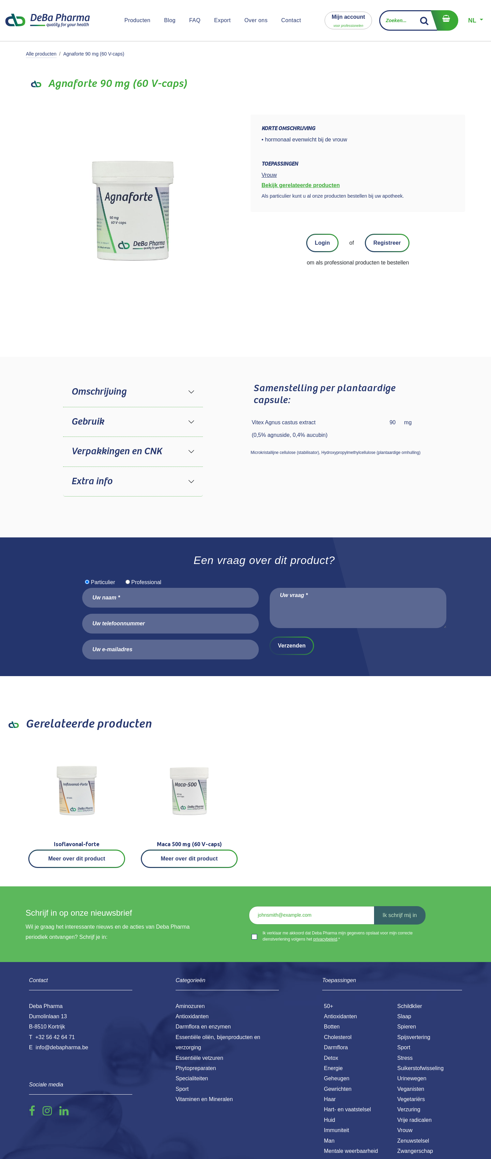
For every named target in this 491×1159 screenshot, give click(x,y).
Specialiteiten (192, 1078)
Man (329, 1141)
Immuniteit (336, 1130)
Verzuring (408, 1109)
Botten (332, 1027)
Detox (331, 1058)
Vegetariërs (411, 1099)
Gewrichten (338, 1089)
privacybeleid (325, 939)
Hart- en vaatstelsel (347, 1109)
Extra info (91, 481)
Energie (333, 1068)
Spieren (406, 1027)
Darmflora (336, 1047)
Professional (146, 582)
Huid (329, 1120)
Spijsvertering (413, 1037)
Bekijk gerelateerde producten (301, 185)
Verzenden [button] (292, 646)
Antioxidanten (340, 1016)
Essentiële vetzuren (199, 1058)
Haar (330, 1099)
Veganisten (410, 1089)
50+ (328, 1006)
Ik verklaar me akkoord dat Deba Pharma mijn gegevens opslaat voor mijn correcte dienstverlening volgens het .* (338, 936)
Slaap (404, 1016)
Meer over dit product (76, 858)
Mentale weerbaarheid (351, 1151)
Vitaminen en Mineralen (204, 1099)
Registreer (387, 243)
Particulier (103, 582)
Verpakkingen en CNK (116, 451)
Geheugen (336, 1078)
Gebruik (87, 421)
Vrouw (405, 1130)
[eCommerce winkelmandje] (444, 20)
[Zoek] (424, 20)
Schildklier (409, 1006)
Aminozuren (190, 1006)
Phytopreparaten (196, 1068)
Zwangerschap (415, 1151)
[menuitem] (137, 20)
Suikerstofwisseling (420, 1068)
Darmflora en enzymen (203, 1027)
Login (322, 243)
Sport (403, 1047)
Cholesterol (338, 1037)
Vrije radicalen (414, 1120)
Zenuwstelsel (413, 1141)
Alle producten (41, 54)
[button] (348, 20)
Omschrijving (98, 391)
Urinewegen (411, 1078)
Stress (405, 1058)
